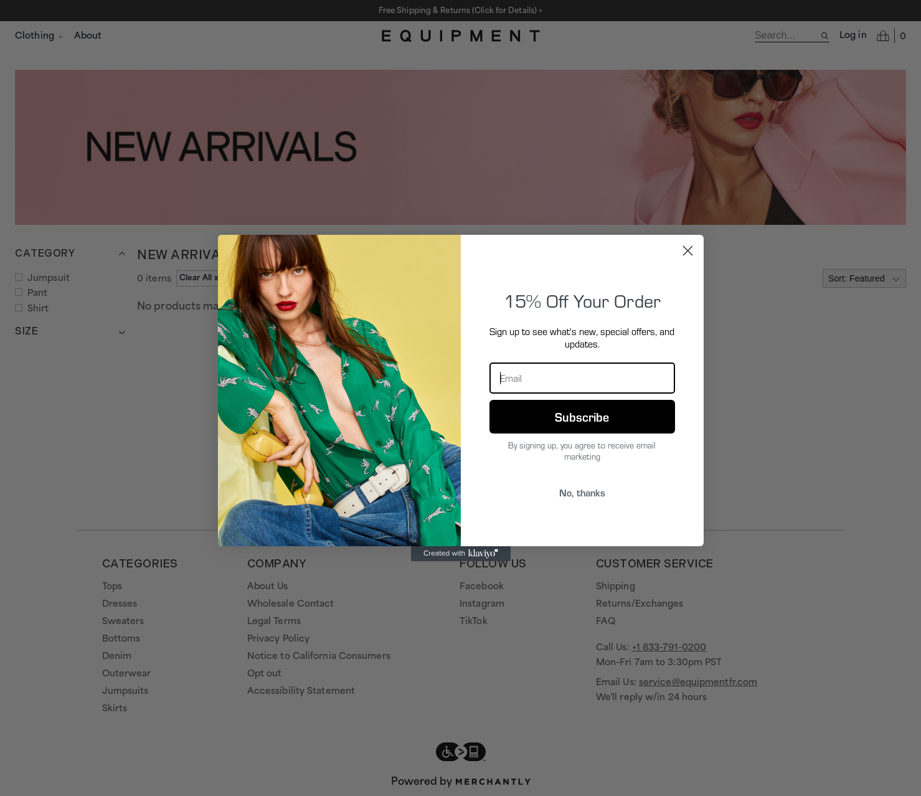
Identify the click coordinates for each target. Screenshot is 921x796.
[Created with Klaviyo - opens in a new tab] (461, 553)
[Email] (582, 378)
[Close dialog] (688, 251)
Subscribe (582, 416)
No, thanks (582, 492)
